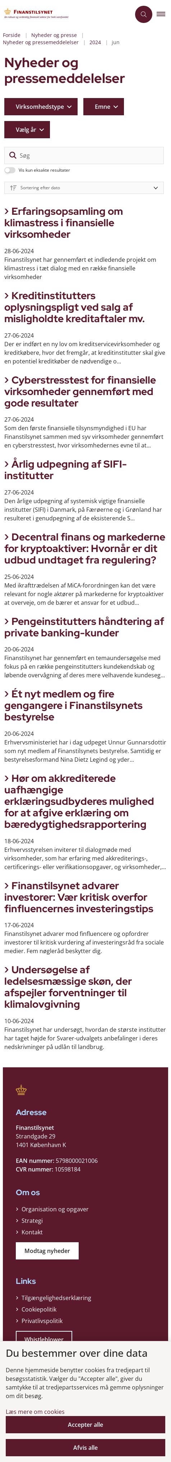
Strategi (32, 1221)
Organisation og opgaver (55, 1209)
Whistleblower (44, 1339)
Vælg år (26, 130)
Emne (102, 107)
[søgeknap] (13, 155)
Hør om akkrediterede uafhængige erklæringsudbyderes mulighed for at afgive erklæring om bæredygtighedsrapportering (79, 801)
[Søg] (84, 155)
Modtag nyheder (47, 1251)
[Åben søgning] (143, 14)
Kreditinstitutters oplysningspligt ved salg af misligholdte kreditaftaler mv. (74, 307)
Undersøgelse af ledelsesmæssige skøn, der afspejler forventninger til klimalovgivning (68, 987)
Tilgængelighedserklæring (56, 1298)
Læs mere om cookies (35, 1412)
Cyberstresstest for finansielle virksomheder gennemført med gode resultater (80, 391)
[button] (164, 14)
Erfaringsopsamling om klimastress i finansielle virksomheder (63, 222)
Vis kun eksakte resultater (44, 170)
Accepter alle (85, 1425)
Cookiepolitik (39, 1309)
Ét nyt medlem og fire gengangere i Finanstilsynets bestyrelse (73, 705)
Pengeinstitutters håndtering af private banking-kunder (84, 627)
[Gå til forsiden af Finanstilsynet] (65, 14)
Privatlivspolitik (42, 1321)
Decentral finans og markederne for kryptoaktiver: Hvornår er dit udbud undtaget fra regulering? (84, 548)
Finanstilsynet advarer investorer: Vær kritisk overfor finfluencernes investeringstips (78, 897)
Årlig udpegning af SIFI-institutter (65, 469)
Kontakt (32, 1232)
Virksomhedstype (40, 107)
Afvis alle (85, 1448)
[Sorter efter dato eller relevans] (84, 188)
